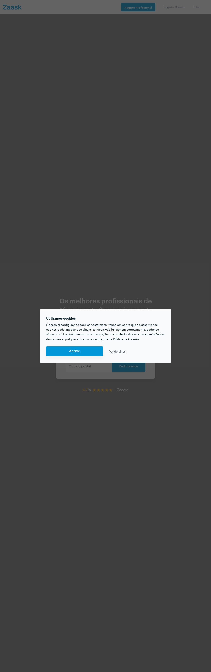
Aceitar (74, 351)
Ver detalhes (117, 351)
